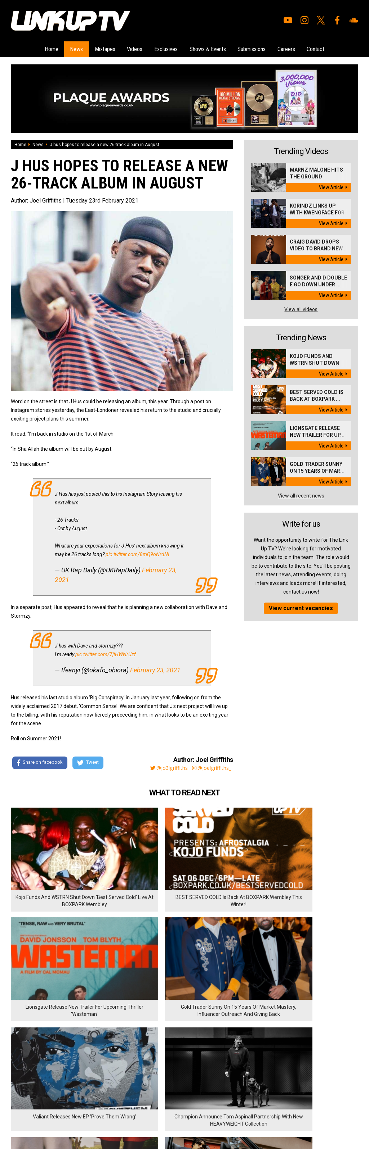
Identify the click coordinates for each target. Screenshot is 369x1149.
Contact (326, 48)
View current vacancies (301, 606)
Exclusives (166, 48)
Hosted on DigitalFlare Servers (38, 1110)
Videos (132, 48)
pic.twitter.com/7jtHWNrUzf (105, 652)
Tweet (90, 761)
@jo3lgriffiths (162, 766)
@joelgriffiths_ (210, 766)
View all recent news (301, 494)
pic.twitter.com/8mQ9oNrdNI (137, 552)
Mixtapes (99, 48)
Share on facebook (39, 761)
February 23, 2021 (155, 668)
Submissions (257, 48)
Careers (294, 48)
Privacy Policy (89, 1066)
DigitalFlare (93, 1104)
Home (41, 48)
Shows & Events (210, 48)
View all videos (300, 307)
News (68, 48)
